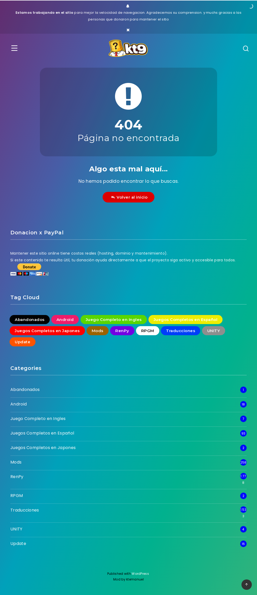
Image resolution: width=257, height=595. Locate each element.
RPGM (16, 496)
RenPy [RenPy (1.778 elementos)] (122, 330)
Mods (16, 462)
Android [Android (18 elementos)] (65, 319)
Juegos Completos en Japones (43, 448)
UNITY (16, 529)
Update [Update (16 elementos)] (22, 341)
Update (18, 544)
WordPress (141, 573)
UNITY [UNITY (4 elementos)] (213, 330)
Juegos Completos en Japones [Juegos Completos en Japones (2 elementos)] (47, 330)
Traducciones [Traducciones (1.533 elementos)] (180, 330)
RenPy (17, 477)
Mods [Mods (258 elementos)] (97, 330)
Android (18, 404)
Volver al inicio (129, 197)
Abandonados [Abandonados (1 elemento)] (30, 319)
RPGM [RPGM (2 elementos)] (147, 330)
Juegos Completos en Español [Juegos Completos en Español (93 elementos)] (186, 319)
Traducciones (24, 510)
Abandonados (25, 390)
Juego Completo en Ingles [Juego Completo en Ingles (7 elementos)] (114, 319)
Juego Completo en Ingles (38, 419)
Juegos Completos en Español (42, 433)
